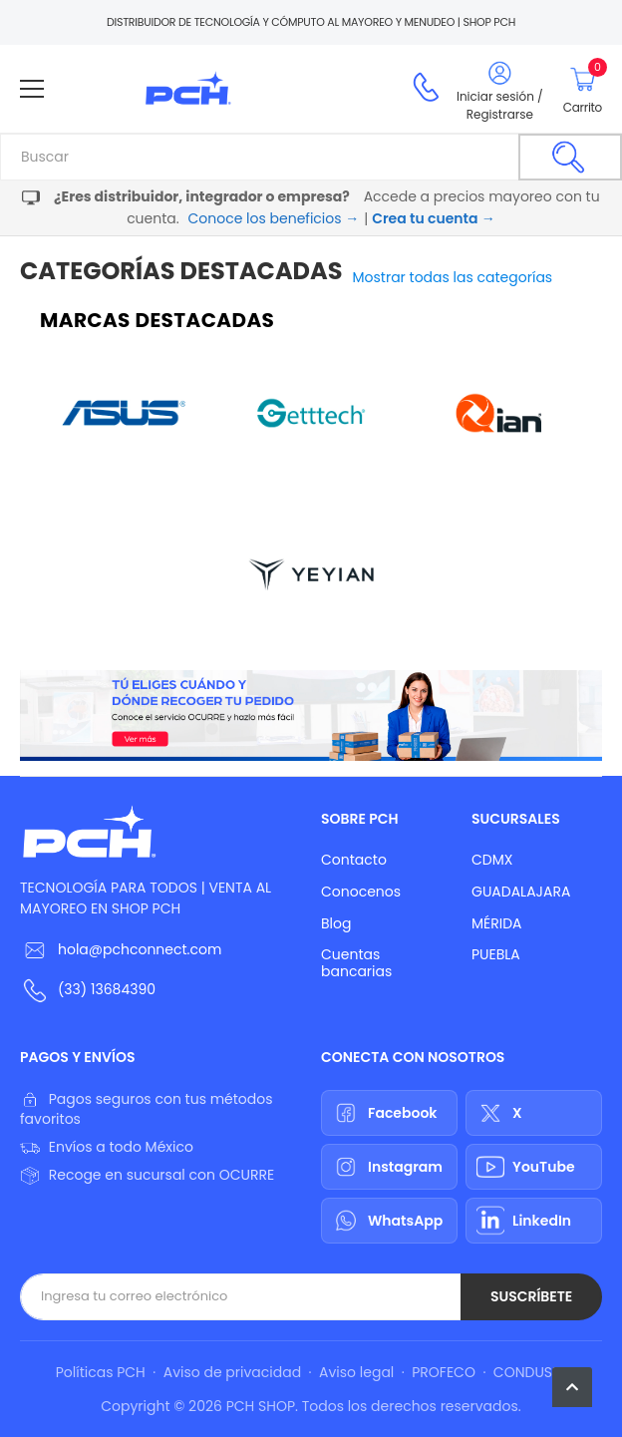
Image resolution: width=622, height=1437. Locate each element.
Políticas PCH (101, 1372)
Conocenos (361, 891)
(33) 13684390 (107, 989)
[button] (572, 1387)
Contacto (354, 860)
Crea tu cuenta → (433, 218)
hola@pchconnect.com (139, 949)
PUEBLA (495, 954)
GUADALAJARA (520, 891)
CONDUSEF (529, 1372)
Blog (336, 923)
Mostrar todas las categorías (453, 277)
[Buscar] (570, 157)
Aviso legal (356, 1372)
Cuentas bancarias (356, 962)
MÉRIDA (496, 923)
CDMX (491, 860)
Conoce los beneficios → (273, 218)
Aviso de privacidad (232, 1372)
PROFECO (443, 1372)
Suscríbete (531, 1296)
